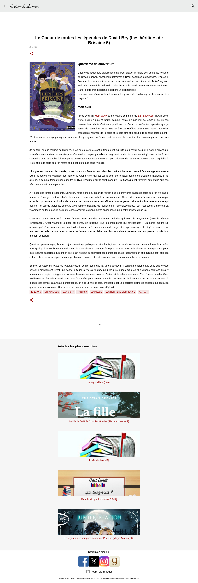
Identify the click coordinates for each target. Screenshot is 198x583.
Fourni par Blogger (99, 571)
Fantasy (82, 292)
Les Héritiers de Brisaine (120, 292)
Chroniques (52, 292)
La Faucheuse (146, 115)
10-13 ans (36, 292)
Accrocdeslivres (24, 6)
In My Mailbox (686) (99, 382)
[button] (32, 54)
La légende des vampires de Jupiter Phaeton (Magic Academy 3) (99, 538)
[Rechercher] (44, 6)
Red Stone (101, 115)
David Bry (68, 292)
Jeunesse (96, 292)
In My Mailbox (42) (99, 460)
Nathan (143, 292)
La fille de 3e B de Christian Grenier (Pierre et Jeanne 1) (99, 421)
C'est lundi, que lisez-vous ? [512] (99, 499)
